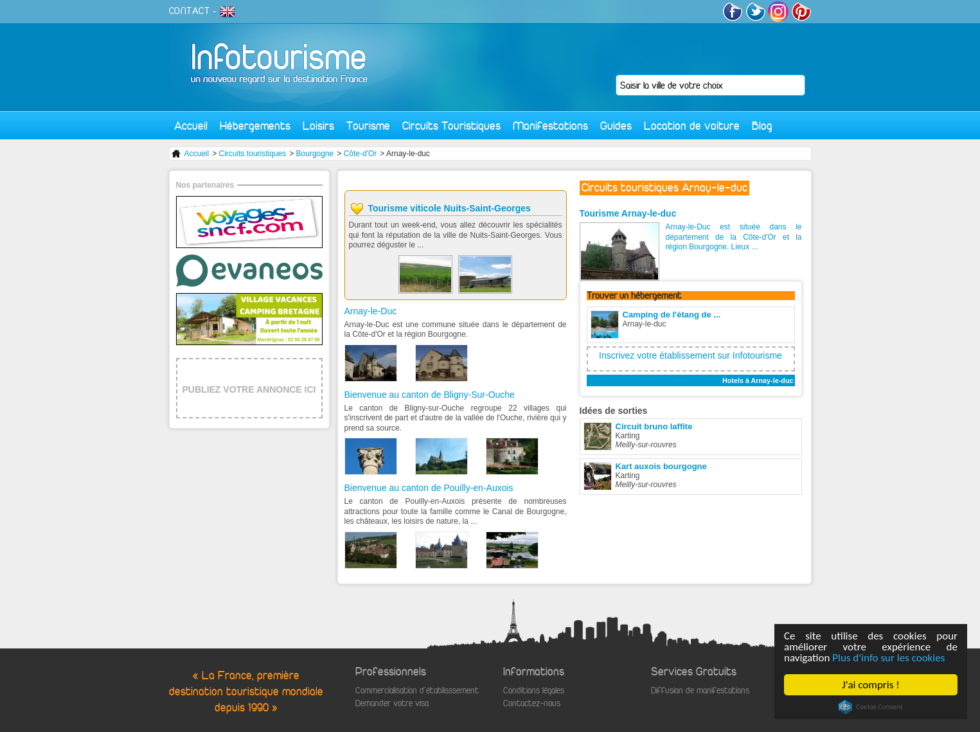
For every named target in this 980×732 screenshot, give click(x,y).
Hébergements (255, 125)
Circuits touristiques (253, 153)
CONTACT (189, 11)
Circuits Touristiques (451, 125)
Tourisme (368, 125)
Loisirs (318, 125)
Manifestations (550, 125)
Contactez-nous (531, 703)
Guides (616, 125)
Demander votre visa (392, 703)
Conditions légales (533, 690)
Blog (762, 125)
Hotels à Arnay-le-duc (758, 380)
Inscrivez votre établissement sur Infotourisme (690, 355)
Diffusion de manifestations (700, 690)
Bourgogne (315, 153)
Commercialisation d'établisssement (417, 690)
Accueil (191, 125)
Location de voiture (692, 125)
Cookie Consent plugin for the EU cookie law (871, 707)
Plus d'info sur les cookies (888, 658)
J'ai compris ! (870, 685)
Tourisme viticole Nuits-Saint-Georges (449, 208)
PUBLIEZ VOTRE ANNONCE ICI (249, 389)
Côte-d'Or (360, 153)
